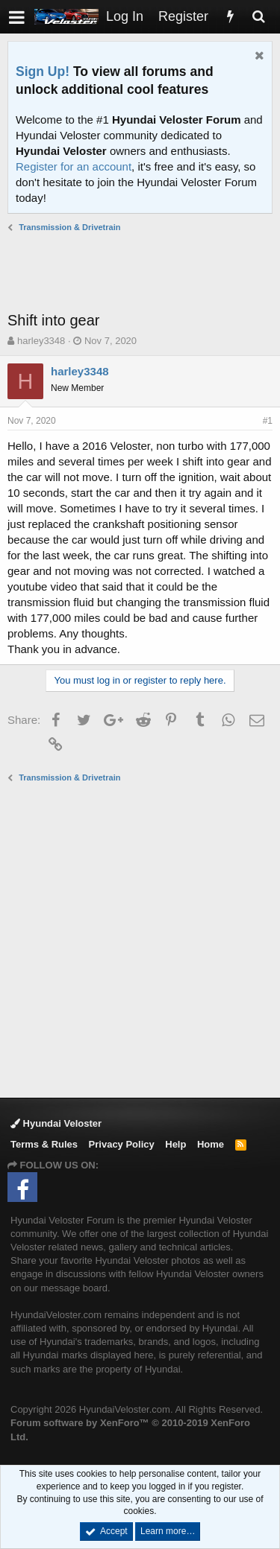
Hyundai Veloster (56, 1123)
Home (210, 1144)
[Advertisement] (143, 271)
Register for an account (73, 166)
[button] (17, 16)
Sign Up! (42, 71)
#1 (268, 421)
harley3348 (41, 340)
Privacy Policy (122, 1144)
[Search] (258, 16)
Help (175, 1144)
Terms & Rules (44, 1144)
